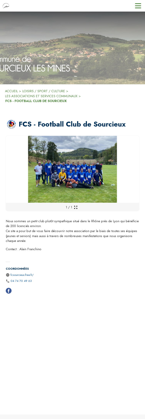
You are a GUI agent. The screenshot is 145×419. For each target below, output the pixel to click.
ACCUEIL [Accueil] (11, 91)
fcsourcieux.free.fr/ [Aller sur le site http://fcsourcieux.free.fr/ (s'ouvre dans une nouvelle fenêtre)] (22, 275)
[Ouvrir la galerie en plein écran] (75, 207)
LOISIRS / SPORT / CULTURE (43, 91)
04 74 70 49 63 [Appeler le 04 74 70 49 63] (21, 281)
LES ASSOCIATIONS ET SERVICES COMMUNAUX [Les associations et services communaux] (41, 96)
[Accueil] (6, 6)
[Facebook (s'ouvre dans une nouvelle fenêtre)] (9, 291)
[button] (11, 124)
